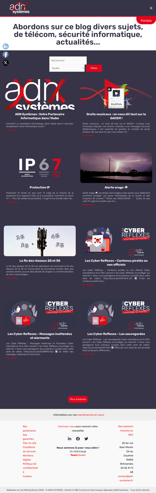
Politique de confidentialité (30, 467)
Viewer (78, 455)
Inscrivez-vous (66, 426)
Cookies (27, 476)
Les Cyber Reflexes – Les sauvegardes (116, 334)
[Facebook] (78, 439)
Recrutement (125, 426)
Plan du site (29, 443)
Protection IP (40, 187)
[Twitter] (86, 439)
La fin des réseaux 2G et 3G (40, 260)
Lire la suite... (12, 130)
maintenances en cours (90, 414)
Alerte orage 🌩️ (116, 187)
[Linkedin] (69, 439)
